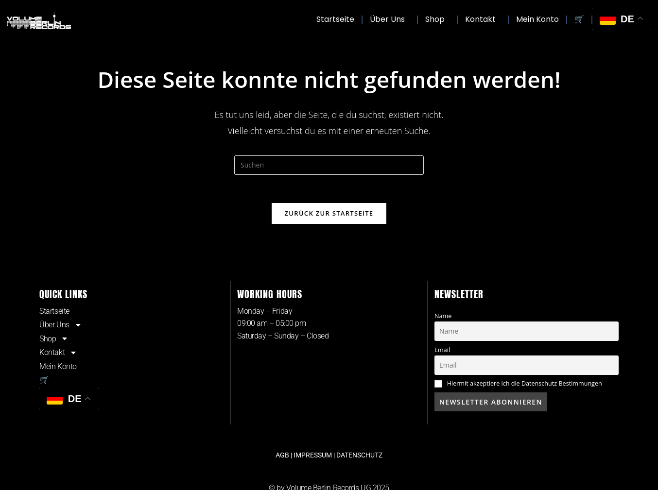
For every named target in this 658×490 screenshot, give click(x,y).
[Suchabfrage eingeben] (329, 165)
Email (442, 350)
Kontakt (483, 19)
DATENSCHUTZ (359, 456)
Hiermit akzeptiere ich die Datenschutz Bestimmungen (524, 384)
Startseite (335, 19)
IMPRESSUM (313, 456)
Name (442, 316)
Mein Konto (537, 19)
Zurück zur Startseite (329, 214)
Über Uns (390, 19)
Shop (437, 19)
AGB (282, 456)
